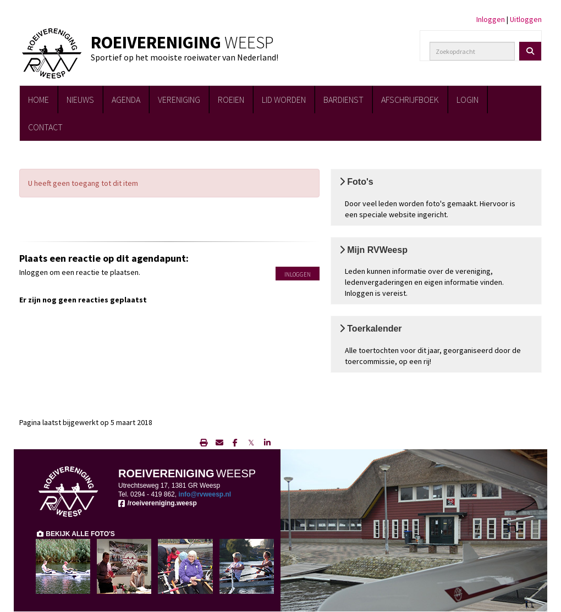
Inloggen (490, 19)
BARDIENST (343, 99)
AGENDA (126, 99)
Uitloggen (526, 19)
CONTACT (45, 127)
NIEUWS (80, 99)
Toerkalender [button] (447, 320)
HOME (38, 99)
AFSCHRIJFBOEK (410, 99)
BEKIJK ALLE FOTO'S (75, 534)
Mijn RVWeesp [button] (446, 241)
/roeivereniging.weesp (157, 503)
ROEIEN (231, 99)
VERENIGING (179, 99)
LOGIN (468, 99)
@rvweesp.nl (204, 494)
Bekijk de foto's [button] (446, 173)
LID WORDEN (284, 99)
